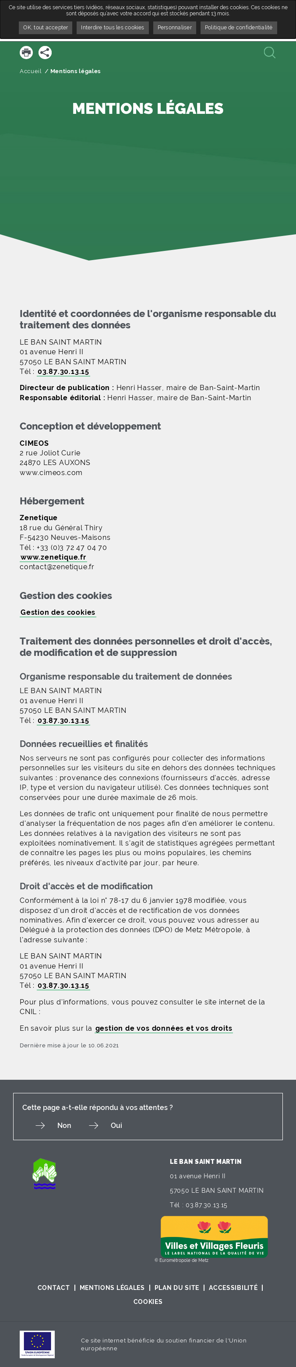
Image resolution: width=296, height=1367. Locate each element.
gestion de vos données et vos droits (164, 1028)
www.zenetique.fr (53, 557)
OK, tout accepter (45, 28)
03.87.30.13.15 (63, 371)
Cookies (148, 1301)
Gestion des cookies (58, 612)
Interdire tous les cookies (112, 28)
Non (64, 1125)
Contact (54, 1287)
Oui (116, 1125)
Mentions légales (112, 1287)
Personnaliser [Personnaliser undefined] (175, 28)
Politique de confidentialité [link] (239, 28)
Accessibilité (233, 1287)
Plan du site (177, 1287)
